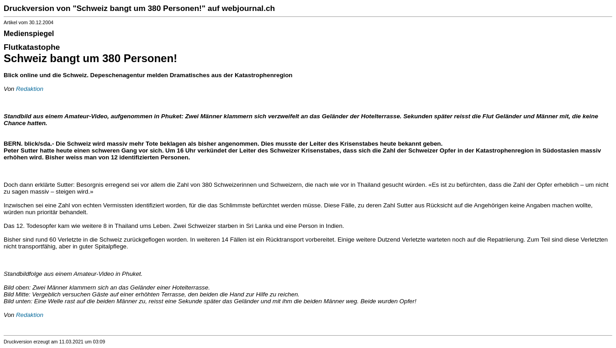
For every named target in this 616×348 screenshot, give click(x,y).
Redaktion (29, 88)
